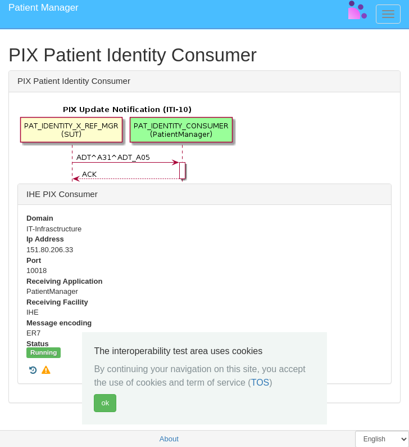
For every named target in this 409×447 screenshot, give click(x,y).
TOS (260, 382)
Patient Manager (43, 7)
